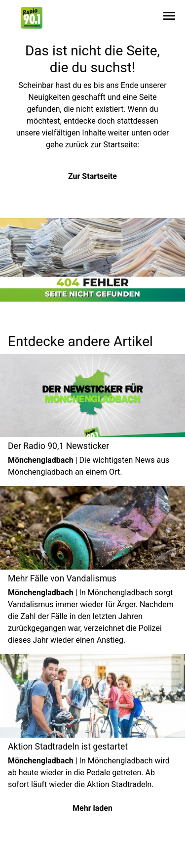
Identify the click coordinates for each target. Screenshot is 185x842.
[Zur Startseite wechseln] (31, 18)
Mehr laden (92, 808)
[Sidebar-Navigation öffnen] (169, 17)
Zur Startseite (92, 176)
